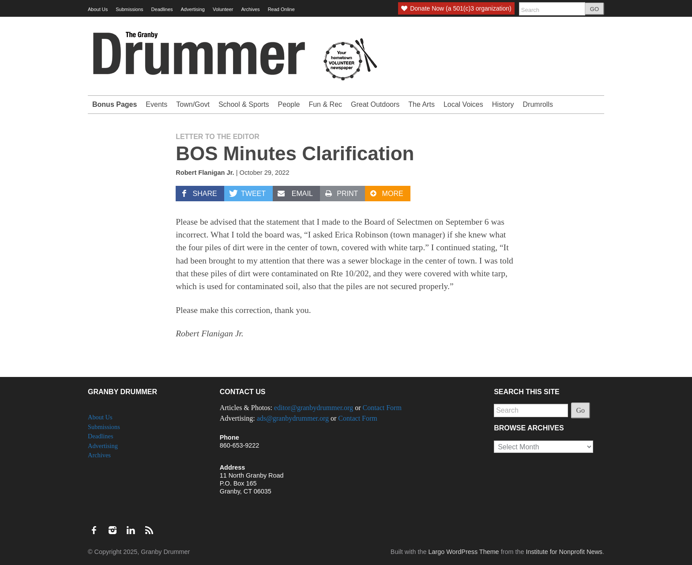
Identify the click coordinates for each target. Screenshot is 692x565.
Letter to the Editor (218, 136)
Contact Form (381, 407)
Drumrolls (538, 104)
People (289, 104)
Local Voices (463, 104)
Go (580, 410)
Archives (250, 9)
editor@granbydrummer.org (313, 407)
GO (594, 9)
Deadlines (162, 9)
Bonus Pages (114, 104)
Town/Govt (193, 104)
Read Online (281, 9)
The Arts (421, 104)
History (503, 104)
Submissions (129, 9)
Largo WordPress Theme (463, 551)
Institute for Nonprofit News (564, 551)
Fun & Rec (325, 104)
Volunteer (223, 9)
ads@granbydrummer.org (293, 418)
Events (156, 104)
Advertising (193, 9)
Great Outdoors (375, 104)
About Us (98, 9)
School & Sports (243, 104)
